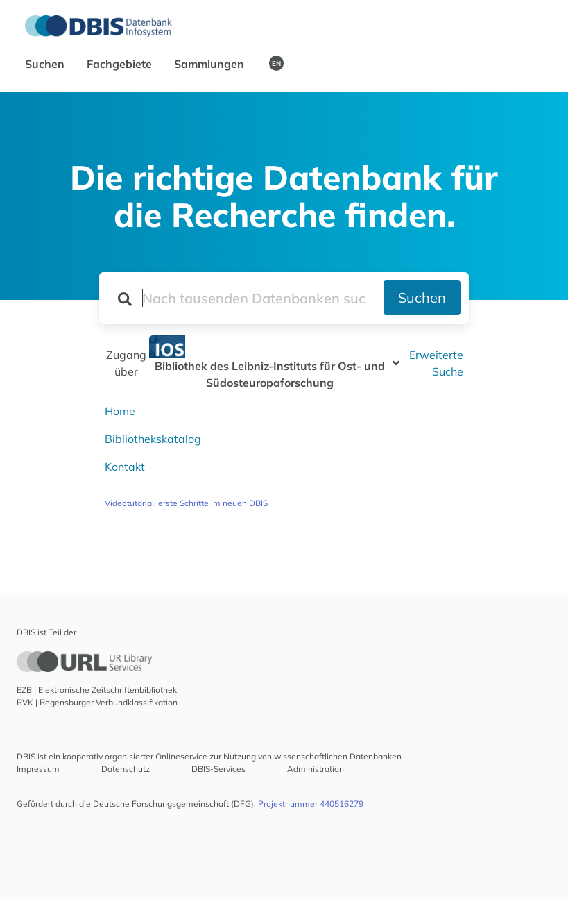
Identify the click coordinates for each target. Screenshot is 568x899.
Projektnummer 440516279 (310, 803)
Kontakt (125, 466)
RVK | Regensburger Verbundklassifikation (97, 702)
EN (276, 63)
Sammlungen (210, 64)
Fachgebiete (121, 64)
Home (120, 411)
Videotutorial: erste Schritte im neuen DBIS (186, 503)
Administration (315, 769)
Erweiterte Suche (436, 363)
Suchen (46, 64)
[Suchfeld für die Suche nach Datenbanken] (241, 297)
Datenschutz (125, 769)
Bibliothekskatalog (153, 439)
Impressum (38, 769)
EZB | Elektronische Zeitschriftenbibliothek (97, 689)
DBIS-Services (218, 769)
